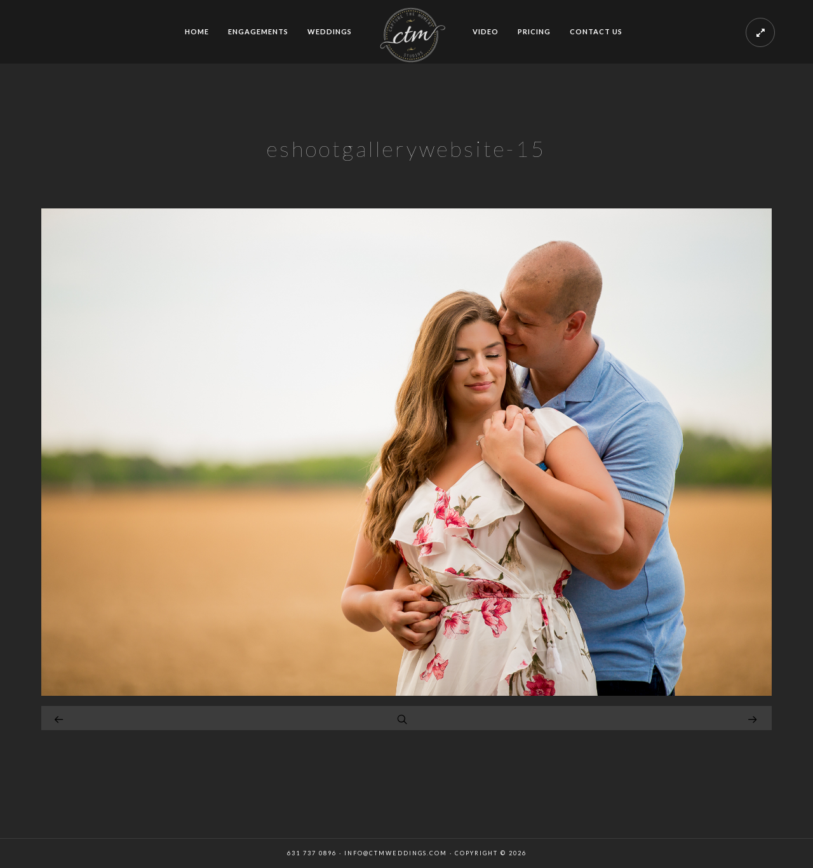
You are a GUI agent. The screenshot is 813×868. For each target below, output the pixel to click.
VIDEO (486, 31)
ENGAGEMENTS (258, 31)
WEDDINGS (329, 31)
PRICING (534, 31)
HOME (197, 31)
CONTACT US (596, 31)
